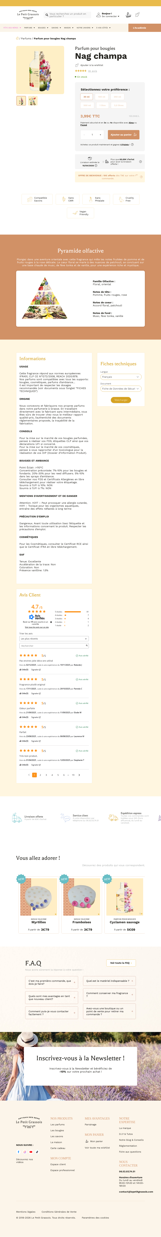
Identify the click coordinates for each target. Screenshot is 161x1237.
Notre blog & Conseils (131, 1140)
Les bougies (57, 1130)
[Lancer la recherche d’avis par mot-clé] (87, 645)
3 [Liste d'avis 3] (46, 774)
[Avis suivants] (79, 775)
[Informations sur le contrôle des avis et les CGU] (51, 622)
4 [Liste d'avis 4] (52, 774)
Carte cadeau (57, 1148)
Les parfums (57, 1124)
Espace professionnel (62, 1170)
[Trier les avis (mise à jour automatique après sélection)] (54, 638)
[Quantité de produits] (92, 134)
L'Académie (139, 27)
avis (92, 70)
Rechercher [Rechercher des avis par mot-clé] (53, 645)
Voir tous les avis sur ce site (37, 627)
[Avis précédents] (29, 774)
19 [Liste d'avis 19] (73, 774)
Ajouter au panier (121, 134)
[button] (19, 901)
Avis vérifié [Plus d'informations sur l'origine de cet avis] (83, 655)
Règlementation (128, 1145)
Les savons (56, 1136)
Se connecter (109, 16)
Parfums (26, 38)
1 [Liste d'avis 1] (34, 774)
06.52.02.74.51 (127, 1171)
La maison (56, 1142)
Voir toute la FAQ (121, 963)
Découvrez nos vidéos (24, 1161)
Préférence (119, 89)
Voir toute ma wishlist (97, 1147)
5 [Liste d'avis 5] (58, 774)
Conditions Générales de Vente (59, 1211)
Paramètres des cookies (95, 1217)
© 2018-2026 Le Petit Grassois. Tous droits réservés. (46, 1217)
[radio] (86, 97)
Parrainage (90, 1124)
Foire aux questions (130, 1151)
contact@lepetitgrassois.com (132, 1191)
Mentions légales (25, 1211)
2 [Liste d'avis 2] (40, 774)
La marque (125, 1128)
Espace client (58, 1164)
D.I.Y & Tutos (126, 1134)
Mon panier (94, 1141)
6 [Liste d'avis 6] (64, 774)
